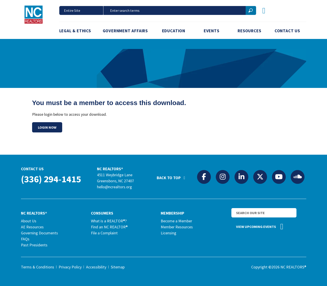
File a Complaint (104, 232)
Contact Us (287, 30)
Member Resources (177, 226)
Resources (249, 30)
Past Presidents (34, 244)
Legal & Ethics (75, 30)
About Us (28, 220)
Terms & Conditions (37, 267)
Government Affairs (125, 30)
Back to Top (173, 175)
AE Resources (32, 226)
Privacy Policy (70, 267)
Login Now (47, 127)
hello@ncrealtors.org (114, 186)
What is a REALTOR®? (109, 220)
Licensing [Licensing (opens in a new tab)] (168, 232)
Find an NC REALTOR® (109, 226)
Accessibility (96, 267)
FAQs (25, 238)
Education (173, 30)
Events (211, 30)
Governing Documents (39, 232)
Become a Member (176, 220)
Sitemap (118, 267)
